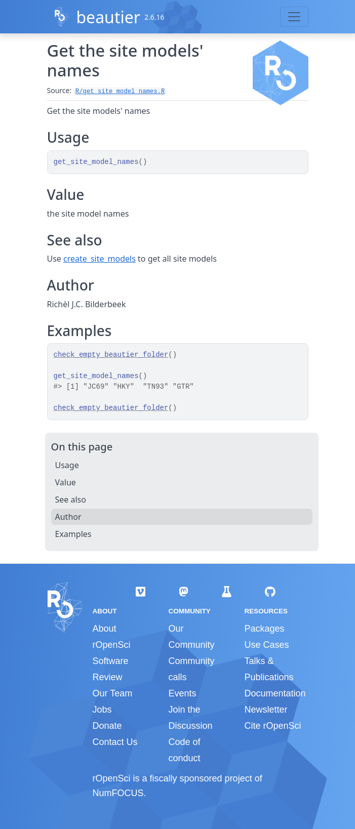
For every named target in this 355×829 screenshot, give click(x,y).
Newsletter (265, 709)
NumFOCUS (118, 793)
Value (65, 482)
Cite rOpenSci (272, 726)
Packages (264, 629)
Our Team (113, 693)
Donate (107, 726)
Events (182, 693)
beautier (108, 17)
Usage (67, 465)
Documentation (274, 693)
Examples (73, 534)
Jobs (102, 709)
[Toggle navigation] (294, 17)
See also (70, 499)
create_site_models (99, 258)
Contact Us (115, 742)
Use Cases (266, 645)
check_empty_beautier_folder (111, 355)
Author (68, 516)
